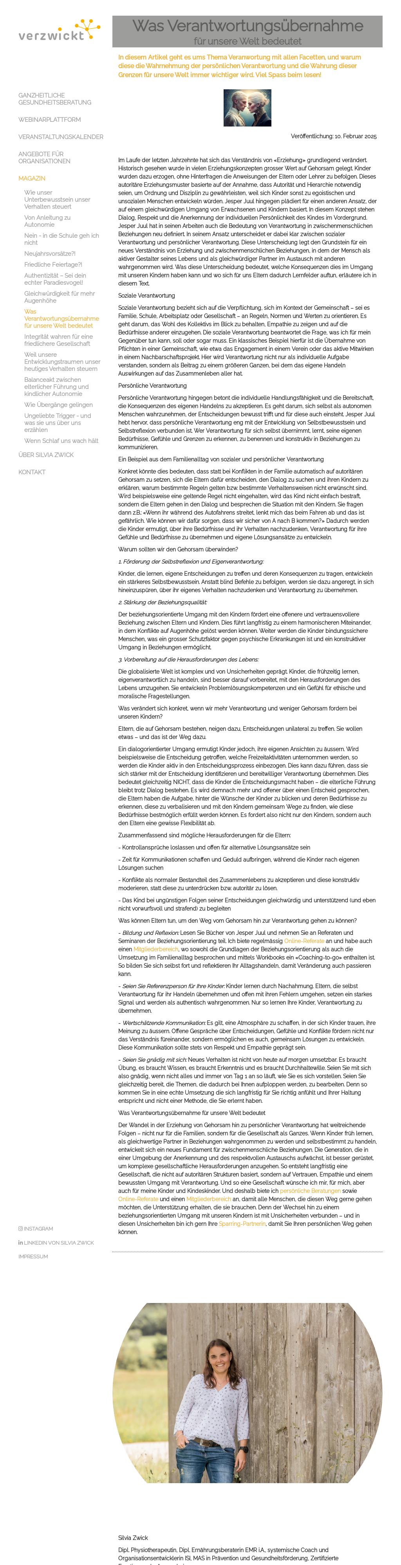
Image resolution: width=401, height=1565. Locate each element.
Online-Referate (304, 917)
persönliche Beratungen (310, 1167)
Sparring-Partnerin (242, 1200)
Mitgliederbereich (156, 925)
